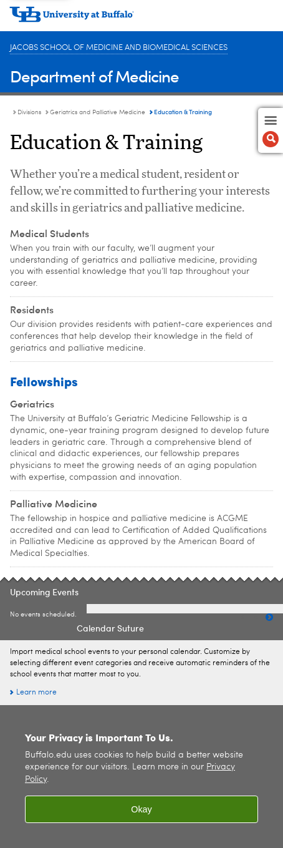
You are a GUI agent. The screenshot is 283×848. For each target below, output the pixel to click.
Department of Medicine (94, 76)
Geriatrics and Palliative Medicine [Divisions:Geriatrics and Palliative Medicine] (97, 112)
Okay (141, 809)
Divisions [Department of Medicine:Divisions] (29, 112)
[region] (141, 776)
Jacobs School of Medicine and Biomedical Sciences (119, 48)
